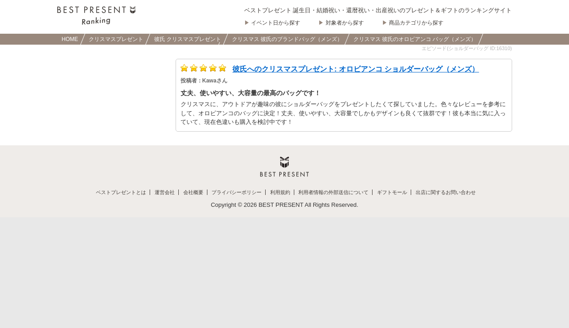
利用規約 (280, 192)
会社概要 (193, 192)
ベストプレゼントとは (121, 192)
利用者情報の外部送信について (333, 192)
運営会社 (165, 192)
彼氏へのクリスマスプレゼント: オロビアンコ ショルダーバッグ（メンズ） (355, 69)
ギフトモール (392, 192)
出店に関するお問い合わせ (446, 192)
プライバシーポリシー (236, 192)
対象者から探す (345, 23)
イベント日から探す (275, 23)
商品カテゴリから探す (416, 23)
